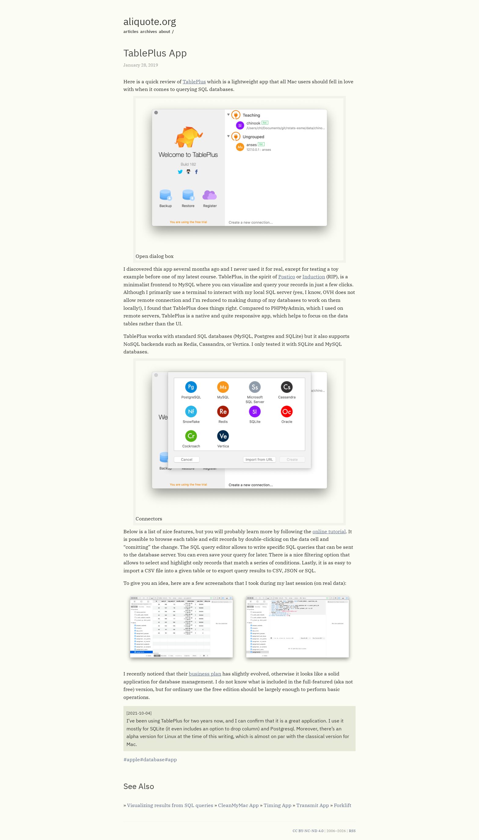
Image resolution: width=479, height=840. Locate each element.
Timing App (277, 805)
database (154, 759)
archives (148, 31)
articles (130, 31)
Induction (313, 276)
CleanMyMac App (238, 805)
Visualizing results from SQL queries (170, 805)
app (172, 759)
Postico (286, 276)
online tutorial (329, 531)
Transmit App (312, 805)
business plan (205, 674)
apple (133, 759)
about (164, 31)
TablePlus (194, 81)
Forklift (342, 805)
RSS (352, 830)
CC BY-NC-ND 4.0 (308, 830)
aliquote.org (149, 21)
